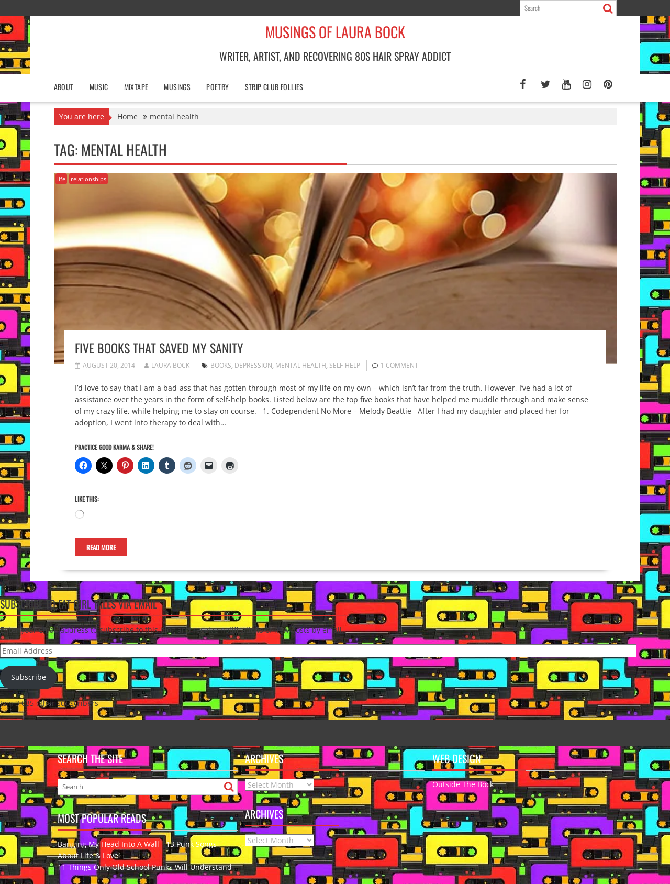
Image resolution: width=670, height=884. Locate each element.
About (64, 86)
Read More (101, 547)
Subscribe (28, 677)
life (61, 179)
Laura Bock (166, 365)
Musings (177, 86)
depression (253, 365)
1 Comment (399, 365)
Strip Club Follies (274, 86)
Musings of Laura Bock (335, 31)
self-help (344, 365)
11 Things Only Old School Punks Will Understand (145, 867)
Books (220, 365)
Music (99, 86)
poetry (217, 86)
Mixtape (136, 86)
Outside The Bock (464, 784)
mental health (300, 365)
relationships (88, 179)
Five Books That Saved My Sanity (159, 347)
